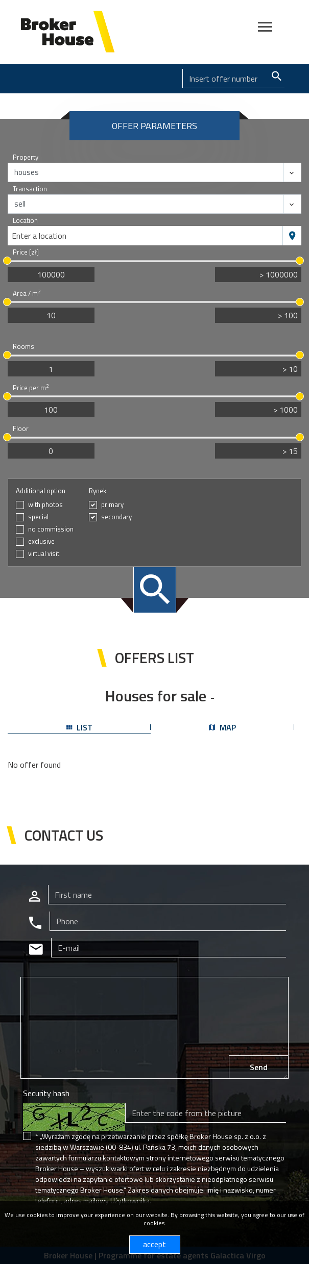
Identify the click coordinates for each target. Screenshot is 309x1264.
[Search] (233, 78)
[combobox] (145, 235)
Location (25, 220)
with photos (45, 505)
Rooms (23, 346)
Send (259, 1067)
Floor (21, 429)
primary (112, 505)
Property (25, 157)
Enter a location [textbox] (39, 236)
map (222, 727)
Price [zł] (26, 252)
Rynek (97, 491)
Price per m (31, 388)
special (38, 517)
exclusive (41, 541)
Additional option (40, 491)
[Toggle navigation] (265, 28)
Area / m (26, 293)
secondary (116, 517)
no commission (51, 529)
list (79, 727)
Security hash (46, 1093)
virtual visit (43, 554)
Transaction (30, 189)
